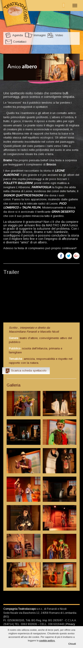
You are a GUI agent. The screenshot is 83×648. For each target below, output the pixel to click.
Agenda (17, 35)
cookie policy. (47, 640)
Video (59, 35)
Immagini (40, 35)
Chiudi (72, 643)
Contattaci (19, 41)
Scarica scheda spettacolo (28, 370)
